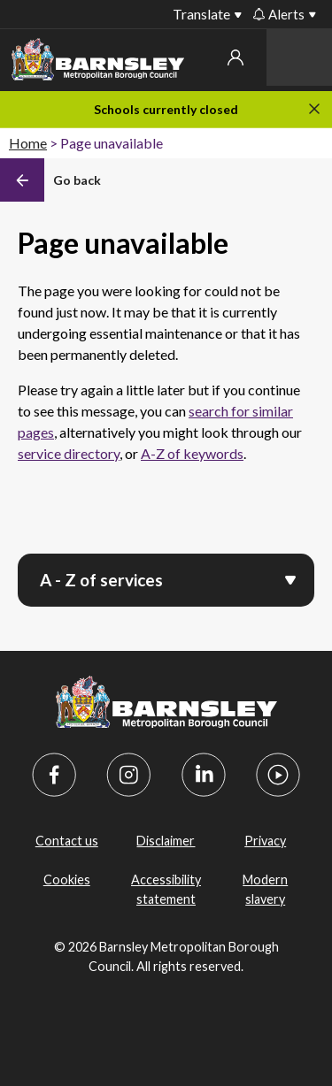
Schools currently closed (166, 109)
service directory (69, 453)
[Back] (50, 180)
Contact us (66, 840)
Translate (201, 13)
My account (235, 57)
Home (28, 142)
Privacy (265, 840)
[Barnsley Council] (98, 62)
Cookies (66, 879)
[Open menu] (290, 578)
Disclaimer (165, 840)
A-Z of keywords (192, 453)
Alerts (279, 14)
